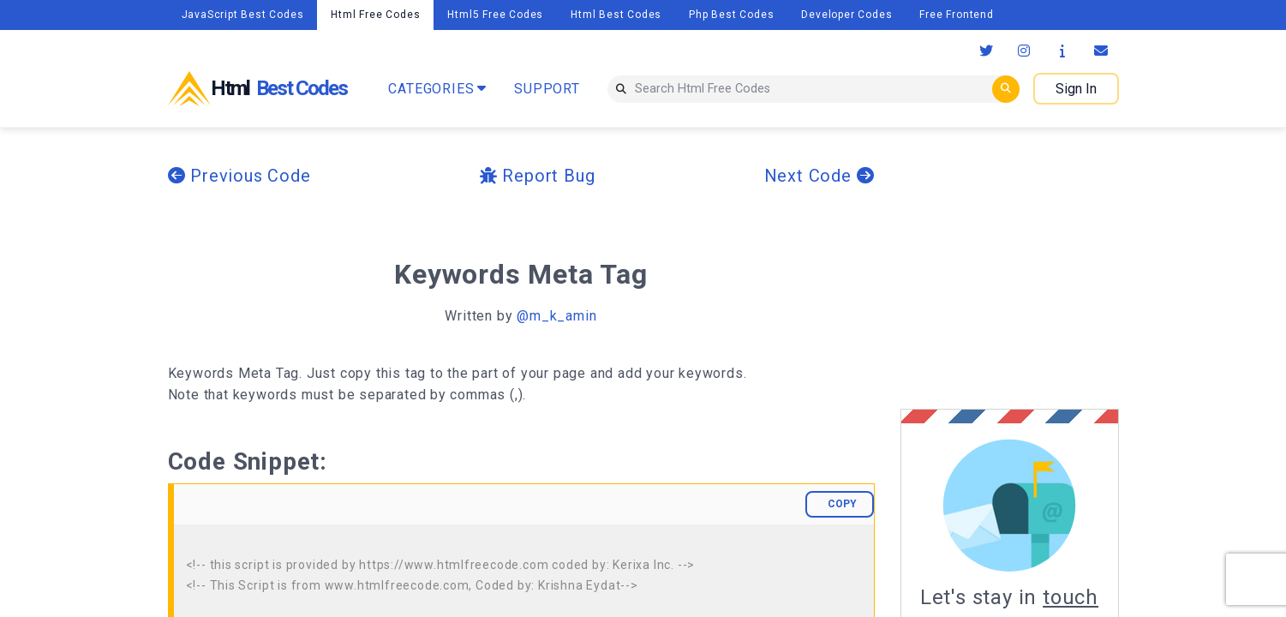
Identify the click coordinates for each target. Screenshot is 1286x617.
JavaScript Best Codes (243, 15)
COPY (842, 504)
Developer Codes (846, 15)
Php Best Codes (731, 15)
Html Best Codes (616, 15)
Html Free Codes (375, 15)
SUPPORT (547, 89)
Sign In (1076, 89)
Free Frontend (956, 15)
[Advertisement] (1044, 268)
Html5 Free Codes (495, 15)
